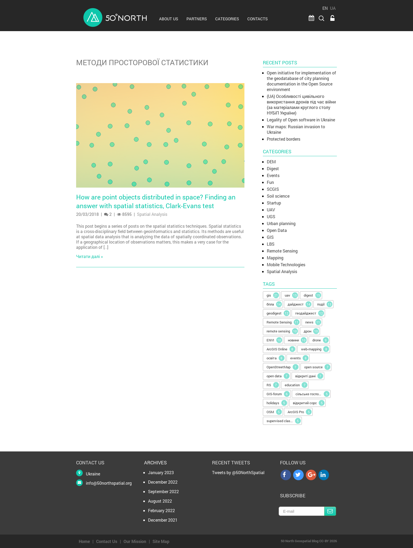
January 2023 (161, 472)
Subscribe (330, 511)
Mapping (275, 257)
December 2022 (163, 482)
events (299, 358)
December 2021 (163, 520)
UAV (271, 209)
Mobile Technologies (286, 264)
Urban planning (281, 223)
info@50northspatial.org (109, 483)
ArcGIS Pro (300, 412)
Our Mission (135, 541)
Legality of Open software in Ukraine (301, 119)
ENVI (274, 340)
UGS (271, 216)
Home (84, 541)
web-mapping (315, 349)
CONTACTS (257, 18)
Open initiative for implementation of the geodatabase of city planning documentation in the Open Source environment (301, 81)
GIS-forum (278, 394)
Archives (155, 462)
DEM (271, 161)
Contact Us (106, 541)
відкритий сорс (309, 403)
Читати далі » (89, 256)
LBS (270, 244)
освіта (275, 358)
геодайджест (309, 313)
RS (273, 385)
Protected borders (283, 139)
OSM (274, 412)
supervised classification (284, 421)
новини (297, 340)
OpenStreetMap (282, 367)
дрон (311, 331)
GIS (270, 237)
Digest (273, 168)
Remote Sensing (282, 251)
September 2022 (163, 491)
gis (273, 295)
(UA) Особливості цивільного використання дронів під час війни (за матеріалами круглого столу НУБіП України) (301, 104)
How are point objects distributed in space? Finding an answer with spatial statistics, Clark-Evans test (155, 201)
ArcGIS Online (281, 349)
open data (278, 376)
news (313, 322)
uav (291, 295)
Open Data (277, 230)
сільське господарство (313, 394)
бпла (274, 304)
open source (317, 367)
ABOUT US (168, 18)
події (324, 304)
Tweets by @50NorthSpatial (238, 472)
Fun (270, 182)
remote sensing (282, 331)
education (296, 385)
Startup (274, 203)
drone (320, 340)
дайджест (300, 304)
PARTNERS (196, 18)
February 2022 (161, 510)
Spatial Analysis (152, 214)
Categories (227, 18)
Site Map (161, 541)
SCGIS (273, 189)
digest (312, 295)
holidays (277, 403)
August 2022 (160, 501)
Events (273, 175)
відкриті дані (309, 376)
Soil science (278, 196)
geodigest (278, 313)
